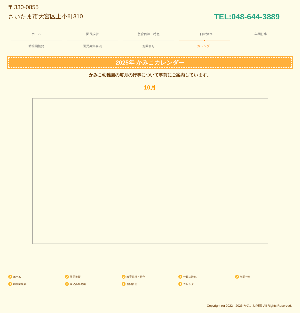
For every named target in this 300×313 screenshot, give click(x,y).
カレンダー (205, 46)
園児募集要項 (92, 46)
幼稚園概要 (36, 46)
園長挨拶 (92, 34)
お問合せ (148, 46)
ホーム (36, 34)
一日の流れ (205, 34)
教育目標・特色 (149, 34)
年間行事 (260, 34)
